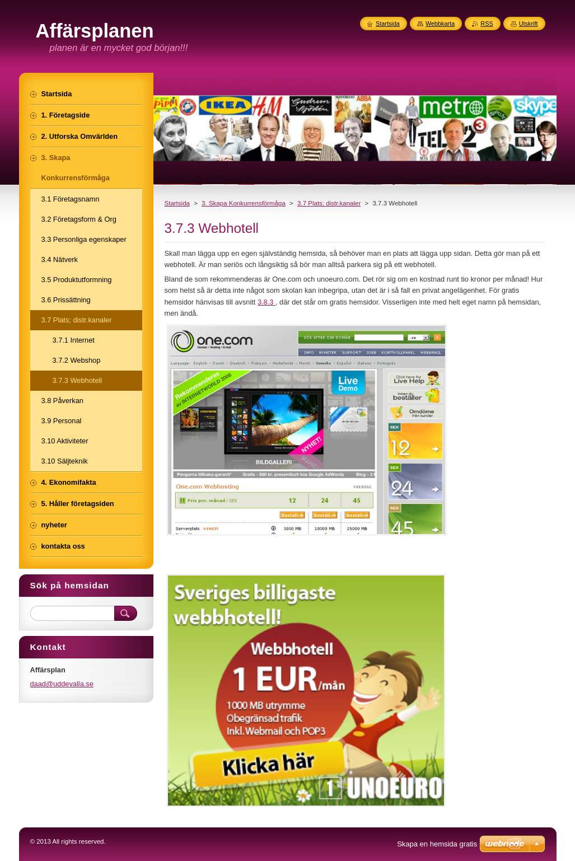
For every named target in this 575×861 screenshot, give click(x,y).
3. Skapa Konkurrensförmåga (244, 203)
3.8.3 (266, 302)
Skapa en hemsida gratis (437, 844)
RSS (486, 23)
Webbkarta (440, 23)
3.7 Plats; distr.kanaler (329, 203)
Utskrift (528, 23)
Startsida (177, 203)
